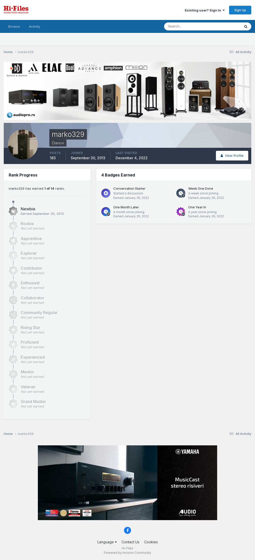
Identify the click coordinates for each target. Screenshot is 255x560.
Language (107, 542)
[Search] (186, 26)
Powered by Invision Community (127, 553)
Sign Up (240, 10)
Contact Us (130, 542)
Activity (34, 26)
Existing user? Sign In (205, 10)
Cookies (151, 542)
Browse (14, 26)
